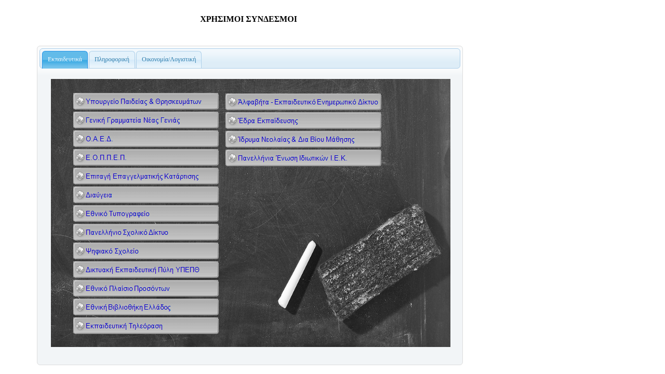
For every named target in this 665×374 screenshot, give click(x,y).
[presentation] (65, 59)
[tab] (65, 60)
